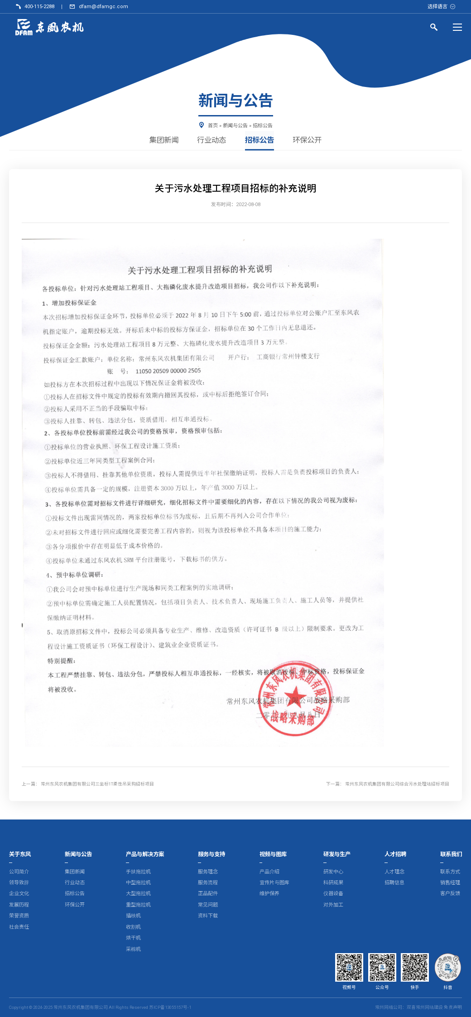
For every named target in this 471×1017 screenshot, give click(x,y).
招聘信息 (394, 883)
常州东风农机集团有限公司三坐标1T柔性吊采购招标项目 (97, 783)
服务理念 (208, 872)
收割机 (133, 927)
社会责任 (19, 927)
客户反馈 (450, 894)
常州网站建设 (429, 1007)
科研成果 (333, 883)
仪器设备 (333, 894)
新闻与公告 (235, 126)
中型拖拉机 (138, 883)
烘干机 (133, 938)
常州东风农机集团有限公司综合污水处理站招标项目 (397, 783)
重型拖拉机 (138, 905)
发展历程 (19, 905)
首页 (213, 126)
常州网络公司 (388, 1007)
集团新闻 (161, 140)
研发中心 (333, 872)
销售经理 (450, 883)
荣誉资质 (19, 916)
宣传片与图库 (274, 883)
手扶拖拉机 (138, 872)
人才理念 (394, 872)
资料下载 (208, 916)
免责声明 (453, 1007)
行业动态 (210, 140)
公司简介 (19, 872)
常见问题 (208, 905)
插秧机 (133, 916)
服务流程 (208, 883)
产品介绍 (269, 872)
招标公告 (263, 126)
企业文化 (19, 894)
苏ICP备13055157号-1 (170, 1007)
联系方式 (450, 872)
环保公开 (309, 140)
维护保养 (269, 894)
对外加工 (333, 905)
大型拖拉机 (138, 894)
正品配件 (208, 894)
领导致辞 (19, 883)
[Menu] (457, 27)
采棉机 (133, 949)
